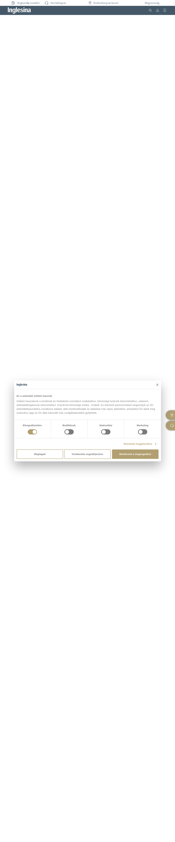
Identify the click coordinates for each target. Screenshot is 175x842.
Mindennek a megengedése (135, 454)
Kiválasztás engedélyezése (87, 454)
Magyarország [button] (152, 3)
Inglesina (19, 10)
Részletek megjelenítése (138, 443)
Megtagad (40, 454)
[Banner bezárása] (157, 385)
